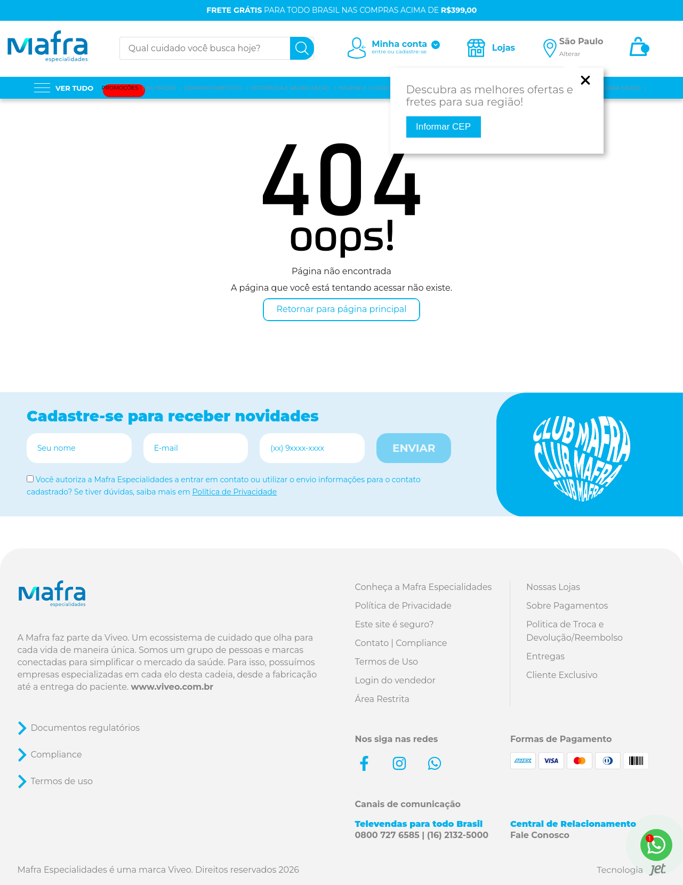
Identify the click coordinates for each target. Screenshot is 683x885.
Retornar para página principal (341, 309)
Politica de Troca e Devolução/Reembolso (574, 631)
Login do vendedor (395, 680)
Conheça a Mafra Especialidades (423, 587)
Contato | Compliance (401, 643)
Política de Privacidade (234, 492)
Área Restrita (382, 699)
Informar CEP (443, 127)
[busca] (302, 48)
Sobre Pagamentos (567, 606)
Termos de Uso (387, 662)
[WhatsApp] (656, 845)
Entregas (545, 656)
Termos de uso (61, 781)
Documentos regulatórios (85, 728)
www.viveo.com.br (172, 687)
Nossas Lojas (553, 587)
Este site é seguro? (394, 624)
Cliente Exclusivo (562, 675)
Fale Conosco (539, 835)
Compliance (56, 755)
